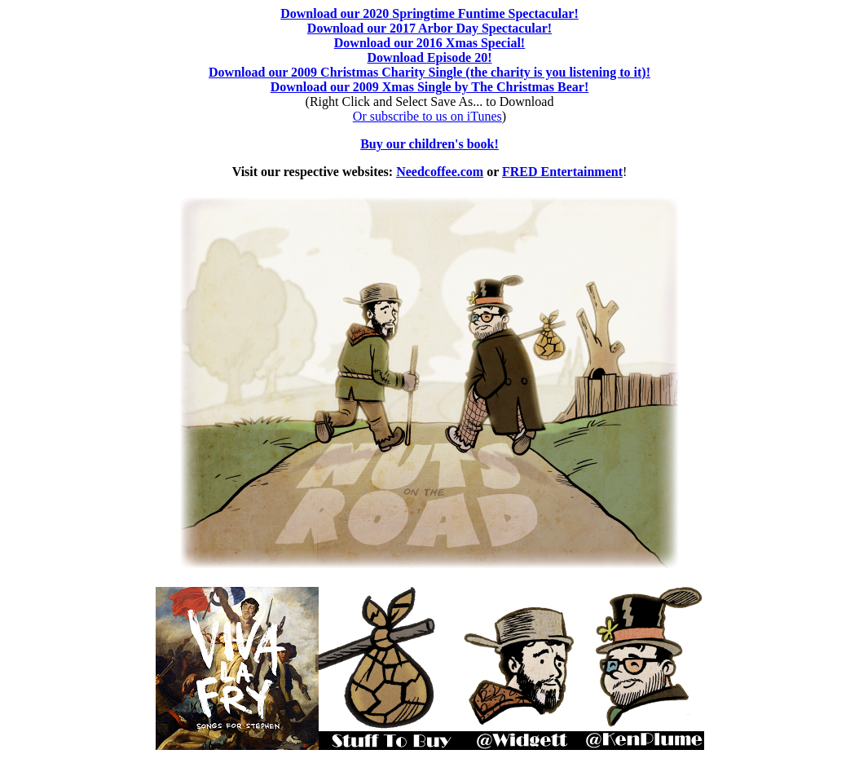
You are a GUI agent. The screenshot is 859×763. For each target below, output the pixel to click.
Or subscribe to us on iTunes (427, 116)
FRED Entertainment (562, 172)
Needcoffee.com (439, 172)
